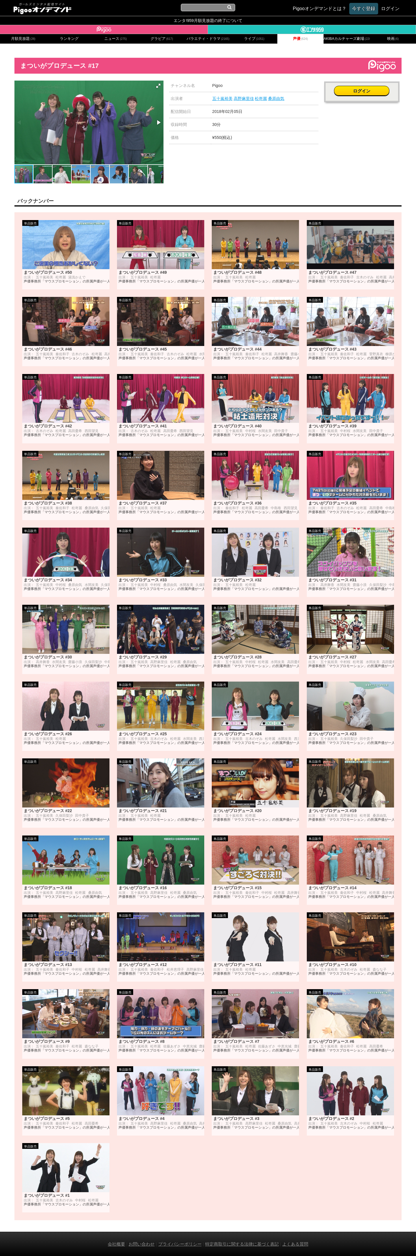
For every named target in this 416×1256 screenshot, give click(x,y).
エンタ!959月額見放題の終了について (208, 20)
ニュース (115, 39)
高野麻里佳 (244, 98)
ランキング (69, 39)
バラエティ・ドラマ (208, 39)
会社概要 (116, 1243)
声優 (300, 39)
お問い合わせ (142, 1243)
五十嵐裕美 (222, 98)
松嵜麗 (261, 98)
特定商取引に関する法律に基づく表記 (242, 1243)
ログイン (363, 88)
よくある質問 (295, 1243)
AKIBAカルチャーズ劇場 (347, 39)
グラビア (162, 39)
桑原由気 (276, 98)
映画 (393, 39)
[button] (158, 85)
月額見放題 (23, 39)
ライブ (254, 39)
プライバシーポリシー (180, 1243)
